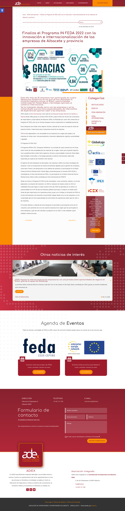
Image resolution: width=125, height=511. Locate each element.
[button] (2, 10)
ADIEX (47, 3)
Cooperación (83, 3)
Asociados (70, 3)
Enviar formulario (97, 440)
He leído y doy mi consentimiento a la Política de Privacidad (82, 437)
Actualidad (58, 3)
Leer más (95, 230)
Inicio (39, 3)
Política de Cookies (60, 502)
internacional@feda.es (91, 401)
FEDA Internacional (32, 15)
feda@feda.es (79, 484)
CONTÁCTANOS (102, 3)
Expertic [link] (94, 506)
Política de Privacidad (73, 502)
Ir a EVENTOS (39, 372)
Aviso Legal (48, 502)
